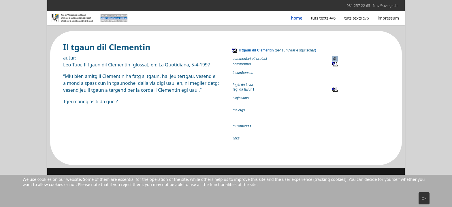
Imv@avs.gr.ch (385, 5)
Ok (424, 198)
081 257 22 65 (358, 5)
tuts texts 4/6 (323, 18)
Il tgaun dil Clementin (256, 50)
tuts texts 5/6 (356, 18)
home (296, 18)
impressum (388, 18)
